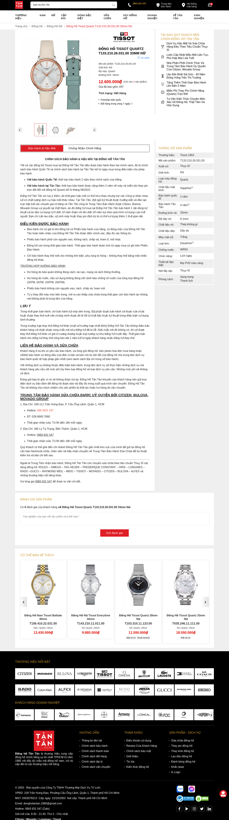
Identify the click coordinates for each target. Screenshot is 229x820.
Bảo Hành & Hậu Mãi (42, 148)
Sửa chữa (107, 17)
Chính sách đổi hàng (94, 756)
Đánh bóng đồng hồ (183, 761)
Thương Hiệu (21, 17)
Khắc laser (177, 766)
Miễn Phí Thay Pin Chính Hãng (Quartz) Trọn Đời (182, 92)
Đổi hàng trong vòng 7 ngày (117, 103)
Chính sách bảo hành (95, 745)
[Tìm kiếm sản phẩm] (73, 5)
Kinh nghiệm (199, 17)
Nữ (53, 15)
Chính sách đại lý (92, 761)
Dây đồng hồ (130, 17)
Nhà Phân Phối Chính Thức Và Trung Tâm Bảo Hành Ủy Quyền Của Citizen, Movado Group (183, 66)
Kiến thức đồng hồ (137, 766)
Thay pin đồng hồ (181, 745)
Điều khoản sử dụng (138, 740)
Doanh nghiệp (152, 17)
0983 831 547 (139, 3)
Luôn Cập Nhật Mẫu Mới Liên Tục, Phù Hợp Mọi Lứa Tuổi (185, 56)
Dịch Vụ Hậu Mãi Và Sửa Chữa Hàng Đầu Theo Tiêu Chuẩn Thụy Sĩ (184, 46)
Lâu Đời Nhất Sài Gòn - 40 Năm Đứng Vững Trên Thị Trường (183, 76)
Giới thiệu (132, 756)
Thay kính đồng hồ (182, 751)
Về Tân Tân (177, 17)
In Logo (175, 772)
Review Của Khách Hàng (141, 745)
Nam (43, 15)
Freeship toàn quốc (111, 99)
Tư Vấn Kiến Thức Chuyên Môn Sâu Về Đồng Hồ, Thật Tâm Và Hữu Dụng (183, 102)
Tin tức (130, 761)
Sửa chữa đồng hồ (182, 740)
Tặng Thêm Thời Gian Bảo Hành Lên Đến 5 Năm (183, 84)
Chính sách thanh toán (95, 751)
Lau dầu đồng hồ (181, 756)
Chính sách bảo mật (138, 751)
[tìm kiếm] (113, 4)
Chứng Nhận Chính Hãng (84, 148)
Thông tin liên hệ (92, 740)
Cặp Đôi (63, 17)
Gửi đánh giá (114, 533)
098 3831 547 (45, 410)
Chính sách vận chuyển (96, 766)
